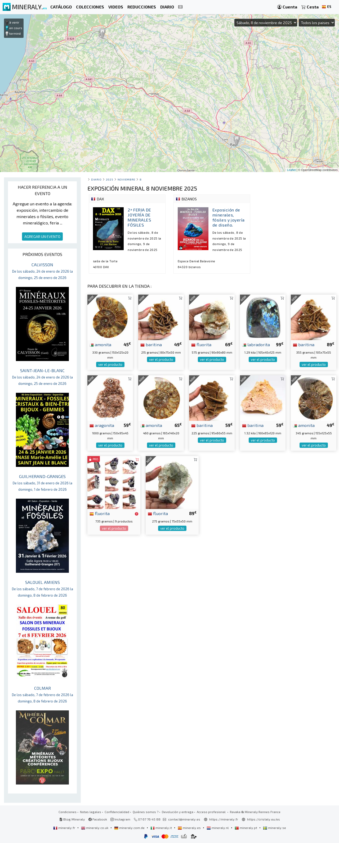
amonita (100, 344)
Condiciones (68, 812)
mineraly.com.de (129, 828)
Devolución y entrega (177, 812)
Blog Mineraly (72, 819)
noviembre (126, 179)
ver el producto (110, 364)
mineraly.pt (246, 828)
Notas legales (90, 812)
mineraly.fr (64, 828)
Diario (96, 179)
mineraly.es (190, 828)
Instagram (120, 819)
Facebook (97, 819)
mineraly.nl (218, 828)
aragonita (102, 425)
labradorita (256, 344)
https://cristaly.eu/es (263, 819)
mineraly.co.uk (95, 828)
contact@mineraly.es (184, 819)
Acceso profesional (211, 812)
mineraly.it (161, 828)
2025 (109, 179)
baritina (151, 344)
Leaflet (291, 170)
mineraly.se (274, 828)
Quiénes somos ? (145, 812)
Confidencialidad (117, 812)
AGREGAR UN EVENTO (42, 236)
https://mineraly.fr (223, 819)
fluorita (201, 344)
